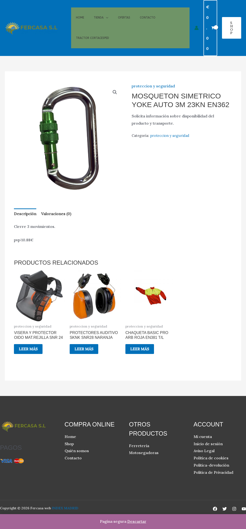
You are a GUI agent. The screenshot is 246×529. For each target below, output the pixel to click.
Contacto (147, 14)
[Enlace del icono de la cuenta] (196, 28)
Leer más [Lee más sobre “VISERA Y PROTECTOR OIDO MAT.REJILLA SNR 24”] (28, 349)
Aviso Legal (204, 450)
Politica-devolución (211, 465)
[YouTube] (244, 509)
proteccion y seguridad (153, 86)
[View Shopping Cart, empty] (210, 28)
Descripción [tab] (25, 213)
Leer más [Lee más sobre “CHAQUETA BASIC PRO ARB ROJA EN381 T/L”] (139, 349)
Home (80, 14)
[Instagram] (234, 509)
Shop (69, 443)
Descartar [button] (136, 521)
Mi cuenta (203, 436)
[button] (231, 28)
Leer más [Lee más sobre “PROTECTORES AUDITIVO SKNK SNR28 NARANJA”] (83, 349)
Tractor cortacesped (92, 41)
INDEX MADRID (65, 508)
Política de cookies (211, 458)
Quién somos (77, 450)
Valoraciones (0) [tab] (56, 213)
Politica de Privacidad (213, 472)
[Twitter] (224, 509)
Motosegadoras (144, 452)
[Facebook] (215, 509)
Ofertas (124, 14)
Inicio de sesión (208, 443)
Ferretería (139, 445)
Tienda (99, 14)
